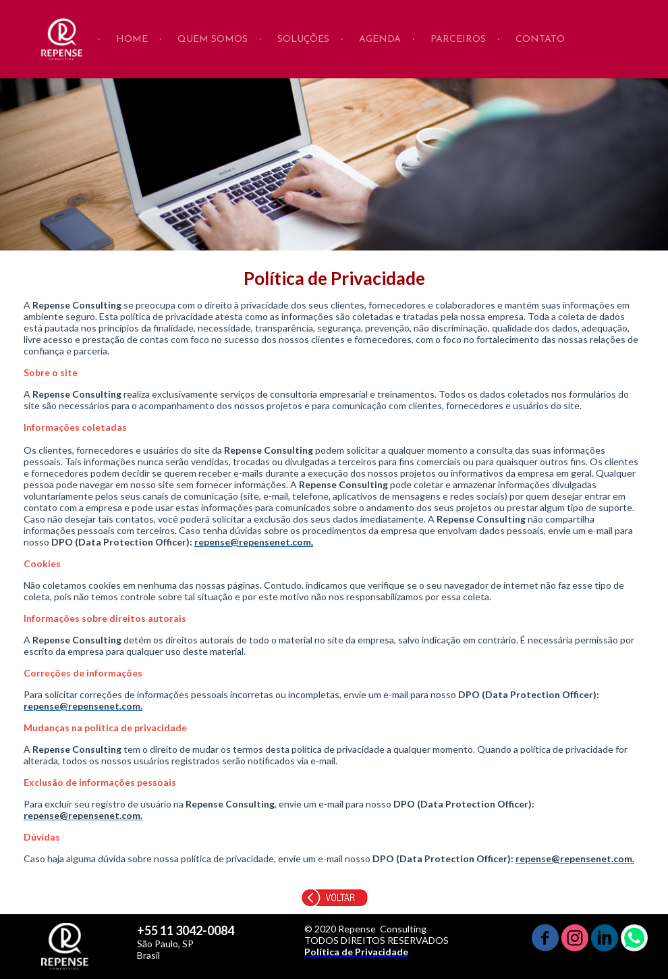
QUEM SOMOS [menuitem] (212, 39)
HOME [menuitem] (132, 39)
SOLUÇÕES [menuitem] (303, 39)
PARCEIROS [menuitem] (458, 39)
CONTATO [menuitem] (540, 39)
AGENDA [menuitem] (380, 39)
